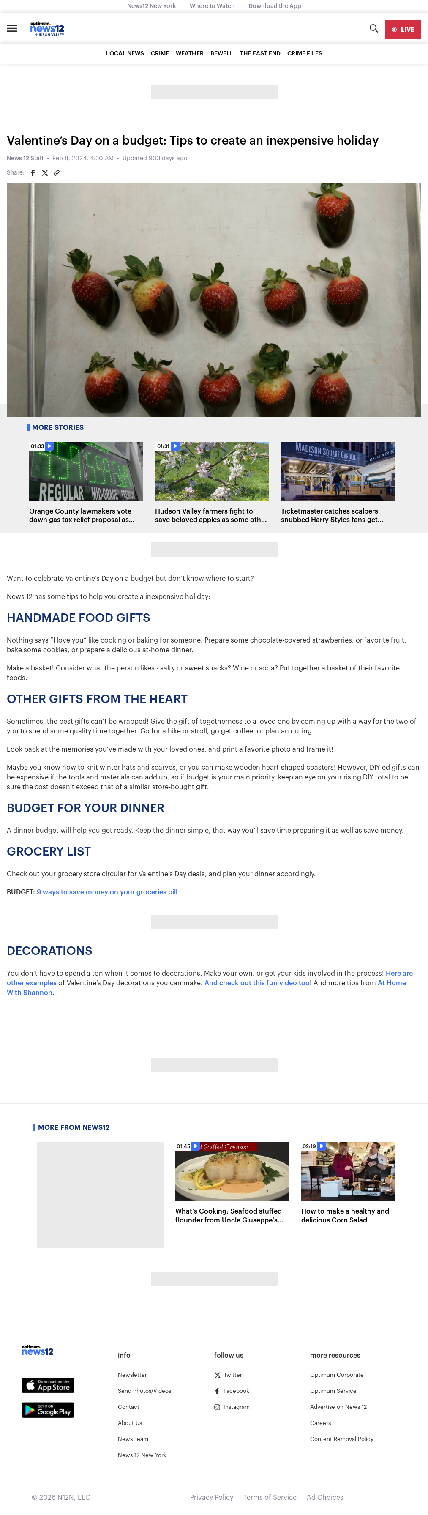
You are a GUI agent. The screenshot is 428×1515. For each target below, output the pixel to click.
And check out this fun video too (257, 983)
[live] (403, 29)
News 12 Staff (25, 158)
